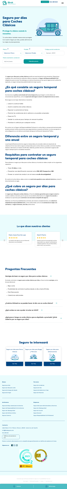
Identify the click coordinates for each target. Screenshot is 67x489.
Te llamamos (45, 1)
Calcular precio (33, 61)
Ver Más (14, 363)
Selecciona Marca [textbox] (9, 53)
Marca (5, 49)
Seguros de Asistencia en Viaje (41, 390)
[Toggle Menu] (63, 3)
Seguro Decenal (37, 413)
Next (63, 240)
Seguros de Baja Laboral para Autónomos (12, 405)
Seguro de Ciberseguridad (8, 410)
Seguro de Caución (38, 410)
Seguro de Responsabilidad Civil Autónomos (13, 408)
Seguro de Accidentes (39, 385)
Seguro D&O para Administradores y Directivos (45, 405)
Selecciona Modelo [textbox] (30, 53)
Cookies (42, 481)
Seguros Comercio (6, 415)
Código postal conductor (52, 49)
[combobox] (12, 53)
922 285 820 (54, 2)
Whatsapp (50, 486)
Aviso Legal (25, 481)
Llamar (17, 486)
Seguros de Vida (38, 387)
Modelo (27, 49)
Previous (4, 240)
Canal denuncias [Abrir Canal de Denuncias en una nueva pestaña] (49, 481)
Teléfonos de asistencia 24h (10, 437)
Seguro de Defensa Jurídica (9, 413)
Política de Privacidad (34, 481)
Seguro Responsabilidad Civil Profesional (43, 415)
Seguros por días (6, 385)
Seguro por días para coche (9, 387)
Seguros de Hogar (6, 392)
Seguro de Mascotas (39, 392)
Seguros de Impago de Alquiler (9, 390)
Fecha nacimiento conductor (11, 57)
